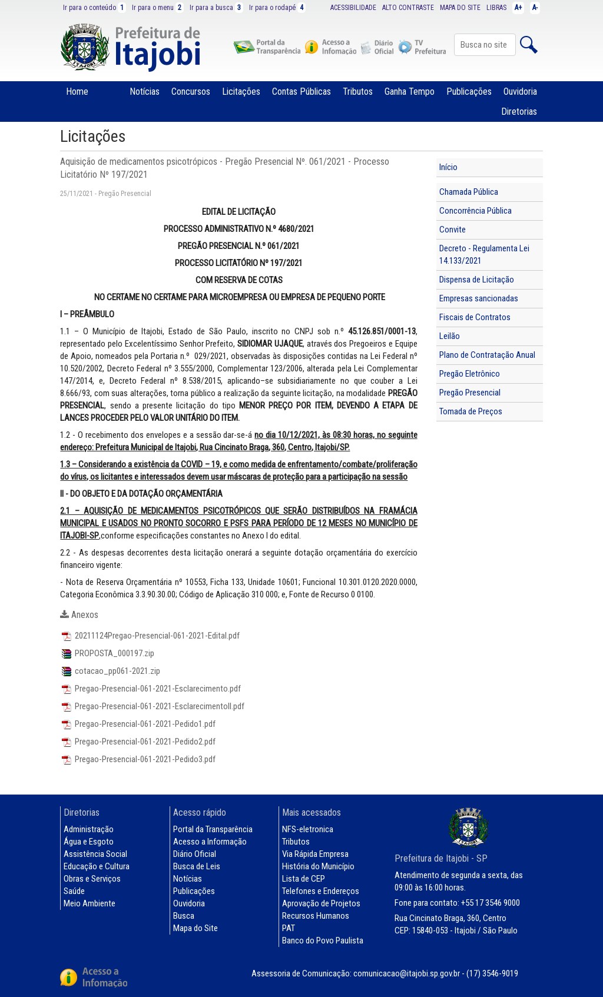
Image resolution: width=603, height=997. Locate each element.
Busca (183, 915)
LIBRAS (496, 8)
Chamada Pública (468, 192)
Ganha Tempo (410, 91)
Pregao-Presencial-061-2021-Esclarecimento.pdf (150, 688)
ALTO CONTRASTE (408, 8)
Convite (452, 229)
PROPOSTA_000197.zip (107, 653)
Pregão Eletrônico (469, 373)
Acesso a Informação (210, 841)
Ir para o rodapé (277, 7)
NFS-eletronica (307, 829)
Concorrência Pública (475, 210)
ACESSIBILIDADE (353, 8)
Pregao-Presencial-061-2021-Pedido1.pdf (138, 724)
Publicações (469, 91)
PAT (288, 928)
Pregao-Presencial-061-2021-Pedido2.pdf (138, 741)
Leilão (449, 336)
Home (77, 91)
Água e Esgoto (89, 841)
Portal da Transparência (213, 829)
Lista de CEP (303, 878)
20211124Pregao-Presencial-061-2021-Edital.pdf (150, 635)
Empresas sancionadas (478, 298)
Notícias (145, 91)
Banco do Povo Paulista (322, 940)
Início (448, 167)
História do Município (318, 866)
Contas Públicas (301, 91)
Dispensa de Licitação (476, 279)
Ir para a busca (216, 7)
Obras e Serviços (92, 878)
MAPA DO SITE (460, 8)
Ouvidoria (520, 91)
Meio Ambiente (89, 903)
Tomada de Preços (470, 411)
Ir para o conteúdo (94, 7)
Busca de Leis (196, 866)
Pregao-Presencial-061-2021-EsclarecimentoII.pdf (152, 706)
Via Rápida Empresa (315, 854)
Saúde (74, 891)
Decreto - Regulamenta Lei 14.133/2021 (484, 254)
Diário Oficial (194, 854)
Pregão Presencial (470, 392)
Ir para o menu (158, 7)
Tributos (358, 91)
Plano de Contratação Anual (487, 355)
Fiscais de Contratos (475, 317)
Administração (89, 829)
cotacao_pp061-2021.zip (110, 671)
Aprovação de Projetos (321, 903)
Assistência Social (95, 854)
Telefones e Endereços (320, 891)
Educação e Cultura (97, 866)
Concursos (190, 91)
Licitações (241, 91)
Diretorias (519, 111)
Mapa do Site (195, 928)
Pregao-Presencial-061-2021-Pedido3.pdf (138, 759)
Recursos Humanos (315, 915)
